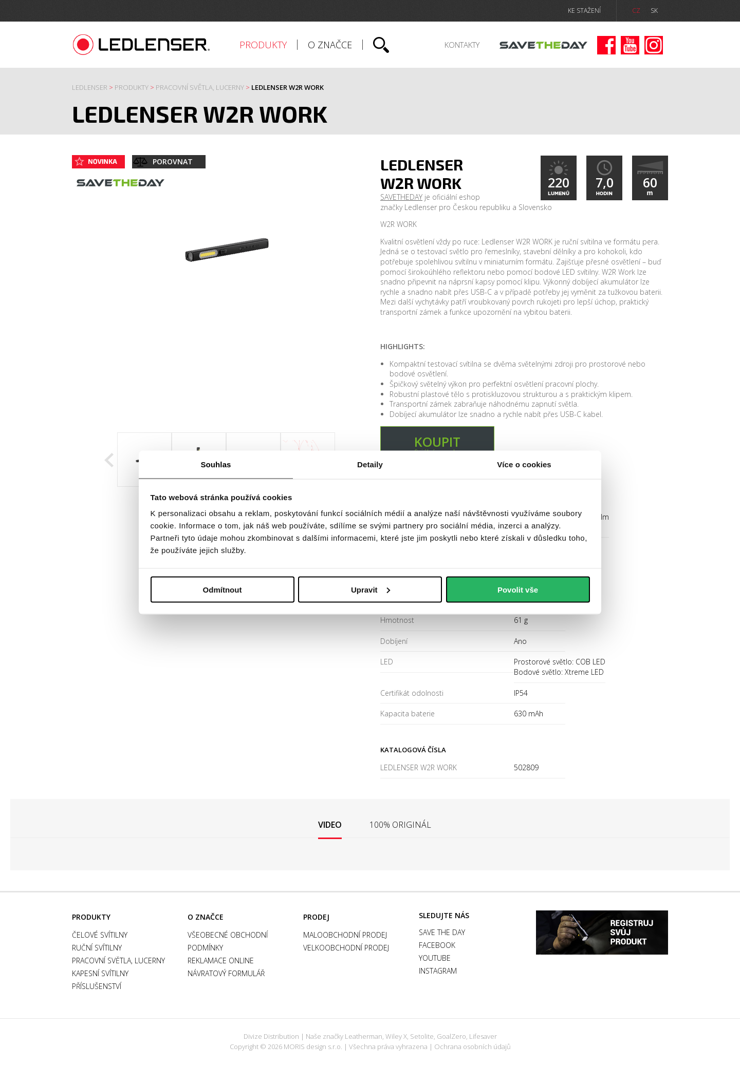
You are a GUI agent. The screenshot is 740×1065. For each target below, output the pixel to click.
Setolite (422, 1036)
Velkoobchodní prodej (346, 948)
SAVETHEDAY (401, 197)
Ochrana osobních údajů (472, 1046)
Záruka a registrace (602, 932)
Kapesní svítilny (100, 973)
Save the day (543, 45)
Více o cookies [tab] (524, 464)
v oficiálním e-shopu (437, 445)
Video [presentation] (330, 824)
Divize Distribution (271, 1036)
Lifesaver (483, 1036)
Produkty (263, 45)
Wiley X (396, 1036)
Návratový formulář (226, 973)
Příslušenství (96, 986)
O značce (330, 45)
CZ (636, 10)
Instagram (653, 45)
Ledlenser (141, 45)
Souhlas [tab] (215, 464)
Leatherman (363, 1036)
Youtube (630, 45)
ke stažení (584, 10)
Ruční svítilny (97, 948)
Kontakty (462, 45)
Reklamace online (221, 960)
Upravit (370, 589)
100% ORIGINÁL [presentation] (400, 824)
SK (654, 10)
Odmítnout (222, 589)
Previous (109, 460)
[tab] (330, 825)
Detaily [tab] (370, 464)
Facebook (606, 45)
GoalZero (451, 1036)
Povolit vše (517, 589)
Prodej (316, 917)
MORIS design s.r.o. (313, 1046)
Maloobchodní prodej (345, 935)
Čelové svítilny (99, 935)
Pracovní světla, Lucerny (200, 87)
